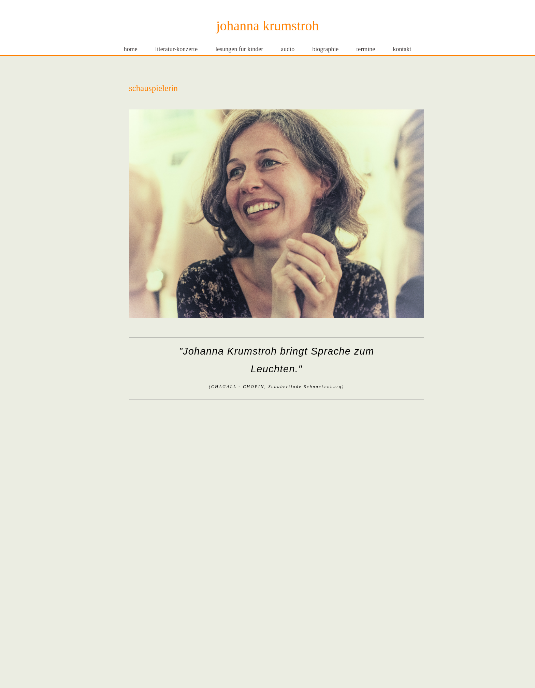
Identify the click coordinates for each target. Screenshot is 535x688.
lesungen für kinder (239, 49)
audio (287, 49)
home (131, 49)
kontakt (402, 49)
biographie (325, 49)
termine (365, 49)
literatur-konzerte (176, 49)
